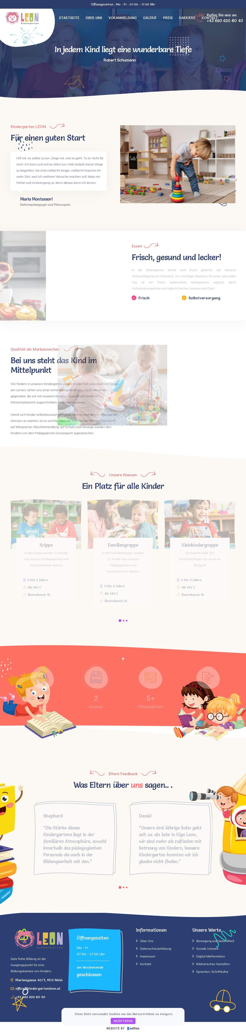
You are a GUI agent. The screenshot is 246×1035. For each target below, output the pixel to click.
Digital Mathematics (210, 956)
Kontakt (145, 964)
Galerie (150, 18)
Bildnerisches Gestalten (213, 964)
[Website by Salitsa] (123, 1028)
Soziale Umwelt (207, 948)
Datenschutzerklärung (155, 948)
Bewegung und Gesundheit (215, 941)
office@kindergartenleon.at (38, 988)
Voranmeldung (123, 18)
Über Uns (146, 941)
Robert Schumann (119, 60)
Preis (168, 18)
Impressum (147, 956)
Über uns (94, 18)
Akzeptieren (123, 1021)
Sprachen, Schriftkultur (212, 972)
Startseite (69, 18)
